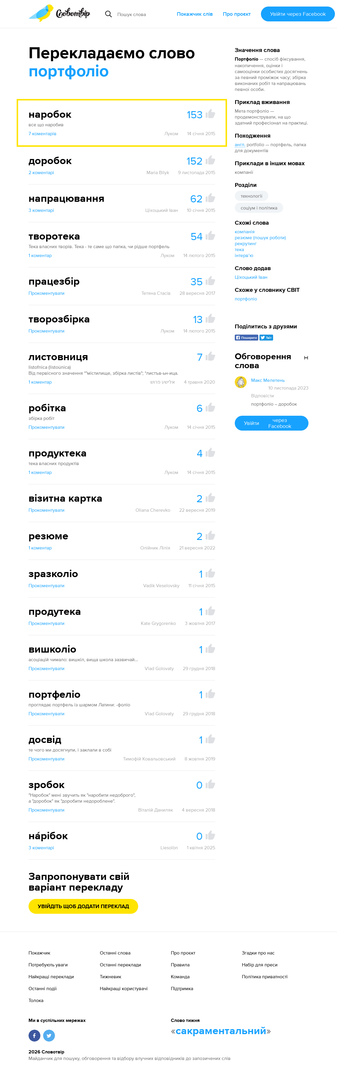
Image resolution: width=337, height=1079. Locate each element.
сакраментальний (221, 1031)
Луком (171, 133)
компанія (245, 231)
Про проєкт (237, 14)
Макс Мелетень (268, 380)
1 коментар (40, 255)
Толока (36, 1000)
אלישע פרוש (162, 382)
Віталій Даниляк (155, 809)
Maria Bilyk (158, 172)
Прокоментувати (46, 293)
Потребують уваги (48, 964)
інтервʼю (244, 255)
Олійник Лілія (155, 547)
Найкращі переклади (51, 976)
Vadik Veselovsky (161, 585)
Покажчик (39, 952)
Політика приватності (265, 976)
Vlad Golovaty (159, 668)
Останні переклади (120, 964)
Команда (180, 976)
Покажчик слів (195, 14)
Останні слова (115, 952)
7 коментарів (42, 133)
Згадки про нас (258, 952)
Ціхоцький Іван (251, 277)
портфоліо (246, 298)
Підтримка (182, 988)
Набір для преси (260, 964)
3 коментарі (41, 210)
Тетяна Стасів (156, 293)
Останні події (43, 988)
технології (251, 196)
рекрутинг (246, 243)
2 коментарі (41, 172)
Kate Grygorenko (158, 623)
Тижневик (110, 976)
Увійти (298, 14)
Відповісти (262, 395)
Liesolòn (169, 847)
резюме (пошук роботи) (260, 237)
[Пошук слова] (144, 14)
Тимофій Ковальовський (149, 758)
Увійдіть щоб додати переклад (83, 906)
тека (239, 249)
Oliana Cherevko (153, 510)
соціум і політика (259, 207)
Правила (180, 964)
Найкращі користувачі (124, 988)
